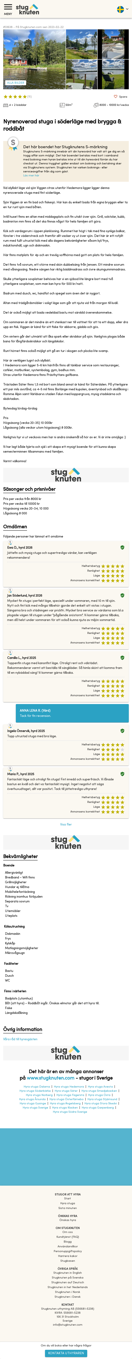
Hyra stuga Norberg (39, 1095)
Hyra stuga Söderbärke (35, 1091)
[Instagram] (67, 1336)
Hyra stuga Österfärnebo (66, 1099)
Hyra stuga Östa (99, 1095)
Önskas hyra (67, 1220)
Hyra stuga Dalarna (37, 1087)
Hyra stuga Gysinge (33, 1103)
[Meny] (8, 7)
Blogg (68, 1242)
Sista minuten (67, 1208)
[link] (67, 1273)
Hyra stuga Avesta (100, 1087)
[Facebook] (67, 1330)
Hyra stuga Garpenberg (98, 1108)
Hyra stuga (67, 1203)
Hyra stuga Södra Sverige (70, 1112)
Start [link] (67, 1198)
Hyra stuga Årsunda (32, 1099)
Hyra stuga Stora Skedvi (100, 1103)
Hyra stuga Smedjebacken (99, 1091)
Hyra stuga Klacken (65, 1108)
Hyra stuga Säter (66, 1091)
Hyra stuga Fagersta (70, 1095)
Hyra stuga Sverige (35, 1108)
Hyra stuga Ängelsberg (65, 1103)
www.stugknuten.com (50, 1078)
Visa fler (66, 824)
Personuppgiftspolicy (68, 1251)
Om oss (67, 1232)
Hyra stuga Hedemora (69, 1087)
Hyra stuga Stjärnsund (102, 1099)
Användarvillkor (68, 1246)
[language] (122, 9)
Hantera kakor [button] (67, 1256)
